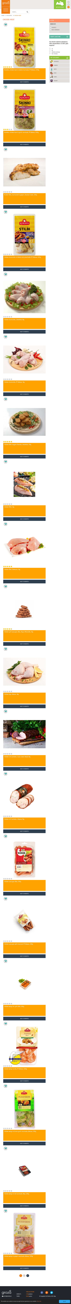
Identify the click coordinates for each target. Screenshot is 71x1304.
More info (39, 1301)
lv (68, 2)
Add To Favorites (24, 82)
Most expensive (55, 29)
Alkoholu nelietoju (56, 52)
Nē (52, 50)
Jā (52, 48)
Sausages (56, 61)
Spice (55, 73)
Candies (56, 65)
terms (18, 1296)
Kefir (55, 69)
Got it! (64, 1301)
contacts (18, 1294)
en (68, 7)
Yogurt (56, 80)
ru (68, 4)
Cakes (55, 77)
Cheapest (54, 27)
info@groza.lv (7, 1296)
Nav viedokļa (55, 53)
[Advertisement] (59, 93)
